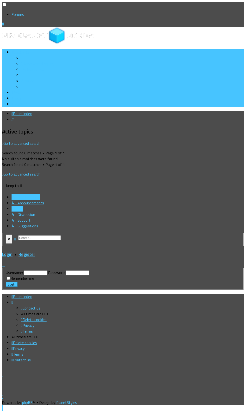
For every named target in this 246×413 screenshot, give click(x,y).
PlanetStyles (66, 402)
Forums (18, 14)
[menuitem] (37, 64)
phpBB (27, 402)
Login (7, 254)
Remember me (22, 278)
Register (26, 254)
